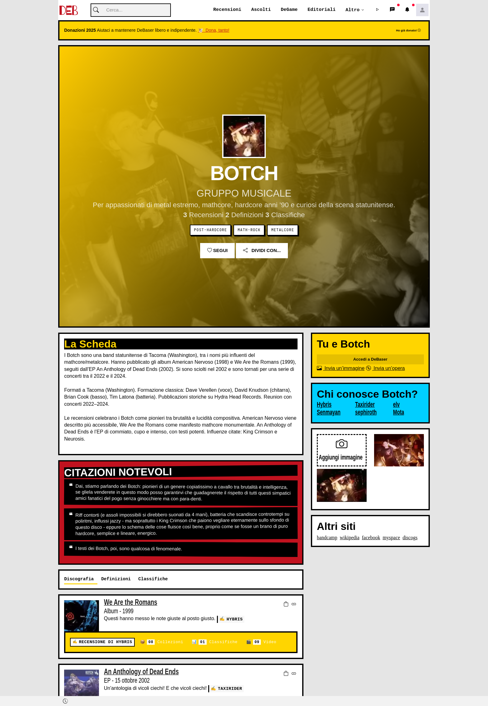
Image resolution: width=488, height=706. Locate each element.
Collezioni (165, 642)
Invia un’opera (385, 368)
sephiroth (366, 412)
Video (264, 642)
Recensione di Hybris (105, 642)
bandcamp (327, 537)
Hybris (235, 619)
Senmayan (328, 412)
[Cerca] (131, 10)
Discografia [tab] (79, 579)
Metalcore (282, 230)
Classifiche (218, 642)
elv (396, 404)
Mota (398, 412)
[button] (377, 10)
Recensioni (227, 10)
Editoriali (321, 10)
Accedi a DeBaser (370, 359)
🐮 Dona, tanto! (213, 30)
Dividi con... (262, 250)
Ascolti (261, 10)
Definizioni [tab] (116, 579)
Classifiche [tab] (153, 579)
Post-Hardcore (210, 230)
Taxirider (230, 689)
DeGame (289, 10)
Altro (352, 10)
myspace (391, 537)
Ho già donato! (408, 30)
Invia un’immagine (340, 368)
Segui (217, 250)
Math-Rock (249, 230)
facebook (371, 537)
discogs (409, 537)
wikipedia (349, 537)
